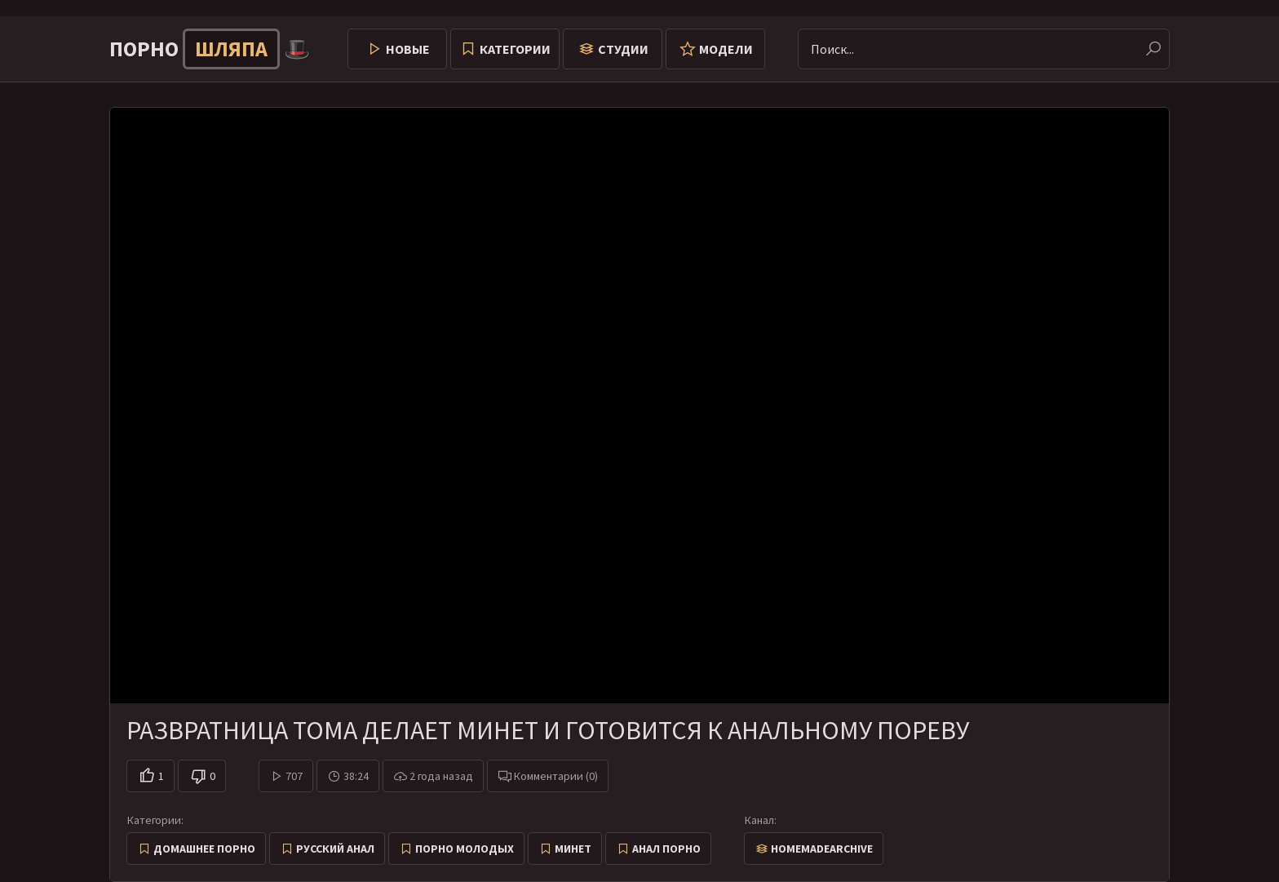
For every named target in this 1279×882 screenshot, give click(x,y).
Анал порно (666, 848)
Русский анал (335, 848)
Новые (408, 49)
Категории (515, 49)
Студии (623, 49)
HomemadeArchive (822, 848)
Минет (573, 848)
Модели (726, 49)
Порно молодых (464, 848)
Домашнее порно (204, 848)
